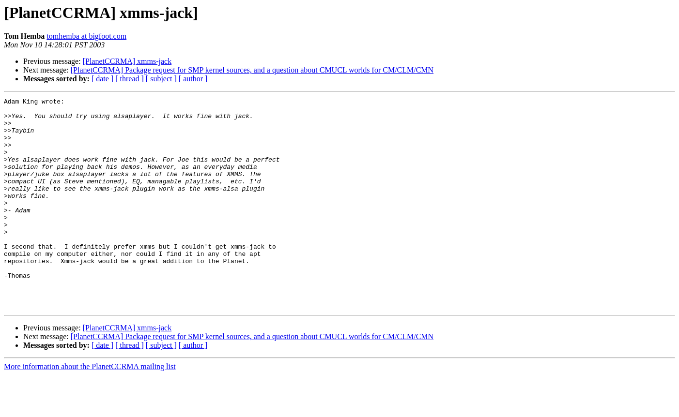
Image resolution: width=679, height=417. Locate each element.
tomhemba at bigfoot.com (86, 36)
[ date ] (102, 78)
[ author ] (193, 78)
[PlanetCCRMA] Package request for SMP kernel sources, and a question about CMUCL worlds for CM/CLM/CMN (252, 70)
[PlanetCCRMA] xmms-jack (127, 61)
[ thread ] (129, 78)
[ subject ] (161, 78)
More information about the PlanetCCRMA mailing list (90, 408)
